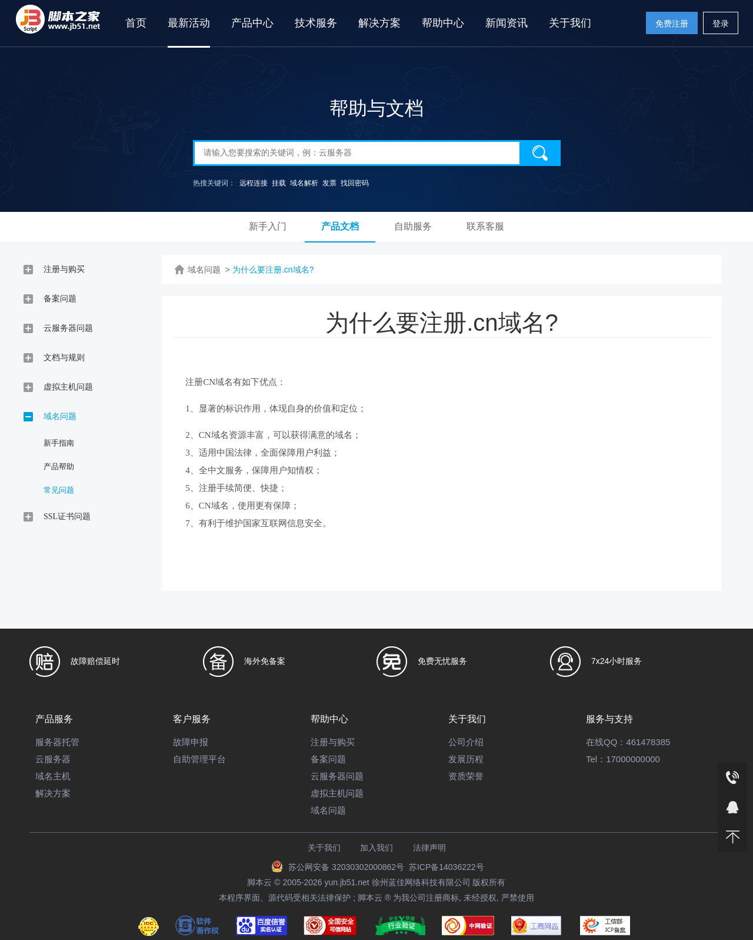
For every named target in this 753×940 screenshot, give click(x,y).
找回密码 (355, 183)
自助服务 (413, 226)
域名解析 (304, 183)
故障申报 (190, 742)
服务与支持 (609, 719)
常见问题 (59, 490)
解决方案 (379, 23)
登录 (720, 23)
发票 (329, 183)
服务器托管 (57, 742)
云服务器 (53, 759)
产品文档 (340, 226)
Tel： (596, 759)
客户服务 (192, 719)
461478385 (648, 742)
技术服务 (316, 23)
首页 (135, 23)
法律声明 (429, 847)
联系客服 (485, 226)
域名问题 (328, 810)
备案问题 (328, 759)
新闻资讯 (506, 23)
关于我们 (570, 23)
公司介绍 (466, 742)
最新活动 (189, 23)
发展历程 (466, 759)
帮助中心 (443, 23)
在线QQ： (606, 742)
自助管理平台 (199, 759)
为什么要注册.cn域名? (273, 269)
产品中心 (252, 23)
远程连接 (253, 183)
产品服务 (54, 719)
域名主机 (53, 776)
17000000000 (633, 759)
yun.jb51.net (346, 882)
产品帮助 (59, 466)
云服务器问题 (337, 776)
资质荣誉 (466, 776)
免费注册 (671, 23)
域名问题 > (208, 269)
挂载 (279, 183)
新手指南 (59, 443)
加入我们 (376, 847)
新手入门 (267, 226)
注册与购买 (333, 742)
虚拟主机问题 (337, 793)
